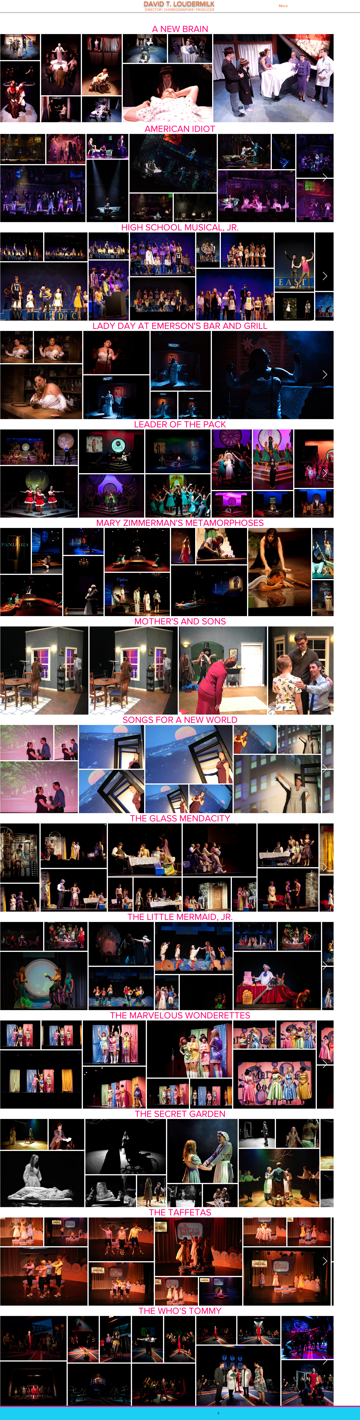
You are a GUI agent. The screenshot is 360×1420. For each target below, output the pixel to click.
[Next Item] (325, 77)
